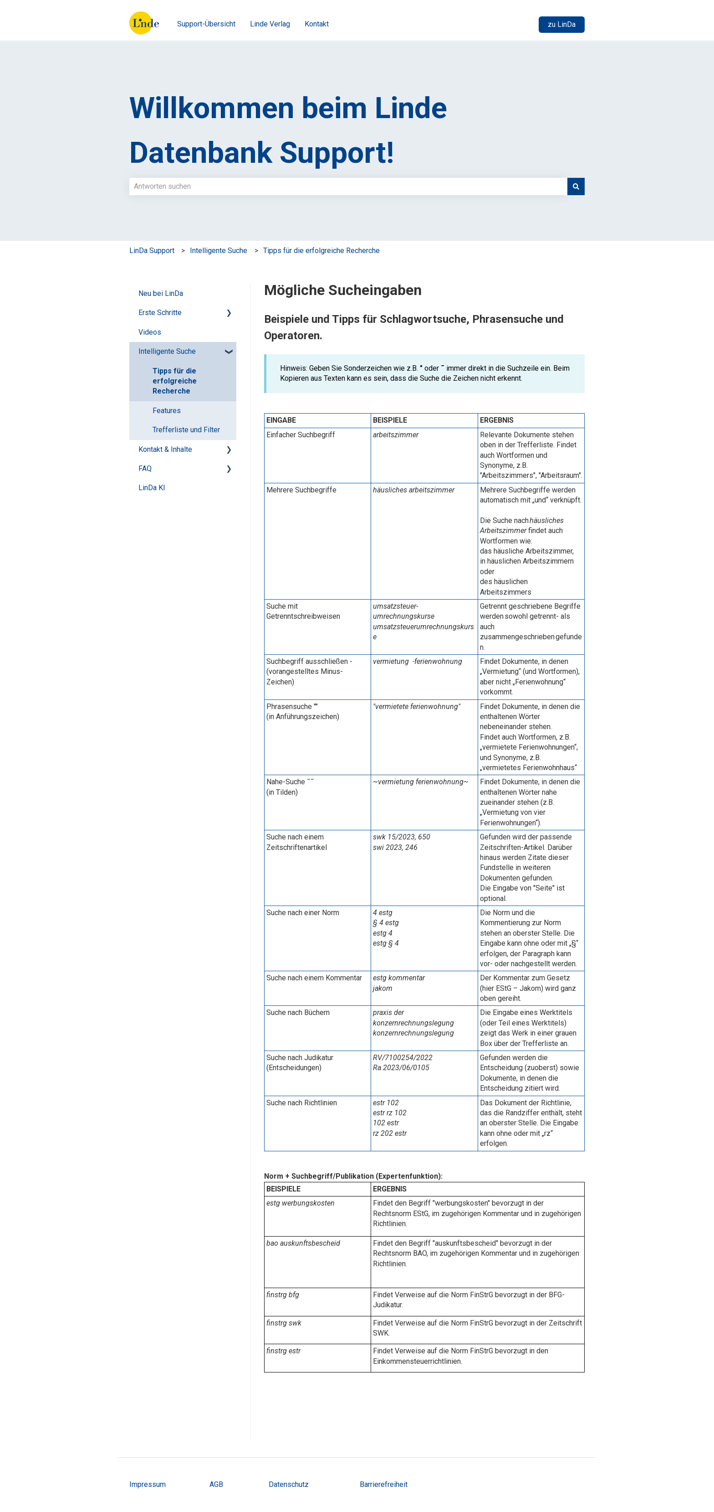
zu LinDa (562, 24)
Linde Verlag (270, 24)
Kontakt (317, 24)
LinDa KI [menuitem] (151, 487)
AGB (217, 1484)
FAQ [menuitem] (145, 468)
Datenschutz (289, 1484)
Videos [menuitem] (149, 332)
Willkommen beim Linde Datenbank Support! (288, 130)
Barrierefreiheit (384, 1484)
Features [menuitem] (167, 410)
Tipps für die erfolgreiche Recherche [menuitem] (175, 381)
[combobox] (348, 186)
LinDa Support (151, 250)
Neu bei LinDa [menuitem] (160, 293)
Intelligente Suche (218, 250)
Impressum (147, 1484)
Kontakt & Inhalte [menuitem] (165, 449)
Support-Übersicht (206, 24)
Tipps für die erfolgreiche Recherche (321, 250)
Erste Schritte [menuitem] (160, 312)
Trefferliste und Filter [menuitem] (186, 429)
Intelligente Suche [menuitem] (167, 351)
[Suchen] (576, 186)
